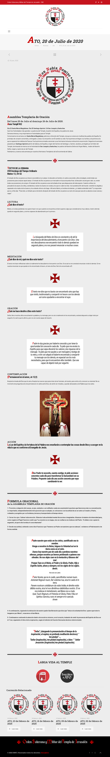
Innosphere (45, 753)
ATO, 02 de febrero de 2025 (91, 722)
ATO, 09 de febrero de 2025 (67, 722)
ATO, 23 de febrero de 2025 (18, 722)
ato (54, 45)
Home (37, 45)
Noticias (45, 45)
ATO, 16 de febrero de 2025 (42, 722)
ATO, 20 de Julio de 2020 (67, 45)
